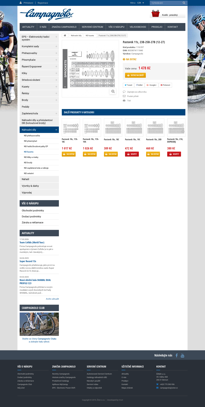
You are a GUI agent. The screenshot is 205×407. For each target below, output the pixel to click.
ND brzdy (28, 162)
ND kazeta (28, 152)
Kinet (121, 400)
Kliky (24, 73)
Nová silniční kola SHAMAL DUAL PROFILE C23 (35, 281)
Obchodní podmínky (33, 210)
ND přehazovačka (32, 135)
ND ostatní (29, 173)
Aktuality (28, 233)
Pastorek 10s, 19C (132, 139)
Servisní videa (92, 384)
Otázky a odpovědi (94, 388)
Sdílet (139, 85)
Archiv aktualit (52, 299)
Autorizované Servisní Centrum (99, 374)
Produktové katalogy (60, 381)
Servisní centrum (92, 27)
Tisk (129, 100)
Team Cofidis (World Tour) (32, 242)
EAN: (125, 50)
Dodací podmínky (31, 216)
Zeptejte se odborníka (137, 92)
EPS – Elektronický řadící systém (35, 38)
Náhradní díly (29, 129)
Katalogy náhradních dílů (97, 377)
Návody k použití (93, 381)
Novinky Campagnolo (60, 374)
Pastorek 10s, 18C (111, 139)
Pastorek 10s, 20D (153, 139)
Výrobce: (127, 53)
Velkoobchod (138, 27)
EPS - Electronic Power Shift (63, 388)
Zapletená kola (30, 113)
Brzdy (25, 100)
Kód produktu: (129, 47)
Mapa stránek (127, 388)
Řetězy (25, 93)
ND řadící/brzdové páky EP (36, 146)
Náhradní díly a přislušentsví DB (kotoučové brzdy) (37, 121)
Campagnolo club (33, 308)
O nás (43, 27)
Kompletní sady (30, 46)
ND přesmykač (30, 141)
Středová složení (31, 79)
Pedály (25, 106)
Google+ (151, 85)
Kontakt (173, 27)
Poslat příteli (132, 96)
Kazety (25, 86)
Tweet (128, 85)
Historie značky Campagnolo (64, 377)
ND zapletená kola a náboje (36, 168)
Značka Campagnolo (64, 27)
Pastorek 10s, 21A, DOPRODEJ (175, 140)
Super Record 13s (28, 261)
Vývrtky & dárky (30, 185)
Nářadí (25, 179)
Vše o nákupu (116, 27)
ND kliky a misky (31, 157)
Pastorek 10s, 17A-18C (70, 140)
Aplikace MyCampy (60, 384)
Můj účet (21, 388)
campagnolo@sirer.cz (169, 388)
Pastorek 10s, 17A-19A (91, 140)
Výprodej (27, 192)
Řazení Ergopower (32, 66)
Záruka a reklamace (32, 222)
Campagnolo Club (24, 384)
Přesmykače (28, 59)
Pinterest (165, 85)
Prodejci (156, 27)
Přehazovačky (29, 53)
